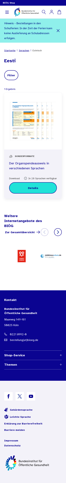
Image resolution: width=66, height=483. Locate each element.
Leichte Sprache (17, 417)
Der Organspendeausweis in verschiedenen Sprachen (29, 166)
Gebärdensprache (18, 410)
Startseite (9, 50)
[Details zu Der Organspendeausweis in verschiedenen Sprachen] (33, 188)
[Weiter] (58, 232)
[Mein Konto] (51, 12)
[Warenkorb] (59, 12)
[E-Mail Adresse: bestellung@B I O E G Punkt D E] (33, 340)
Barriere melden (14, 430)
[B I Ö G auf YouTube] (31, 396)
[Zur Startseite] (33, 463)
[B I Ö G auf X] (19, 396)
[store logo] (26, 12)
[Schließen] (58, 30)
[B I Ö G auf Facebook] (8, 396)
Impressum (11, 440)
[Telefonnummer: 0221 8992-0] (33, 334)
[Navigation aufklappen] (7, 12)
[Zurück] (44, 232)
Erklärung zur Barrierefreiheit (23, 423)
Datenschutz (12, 445)
